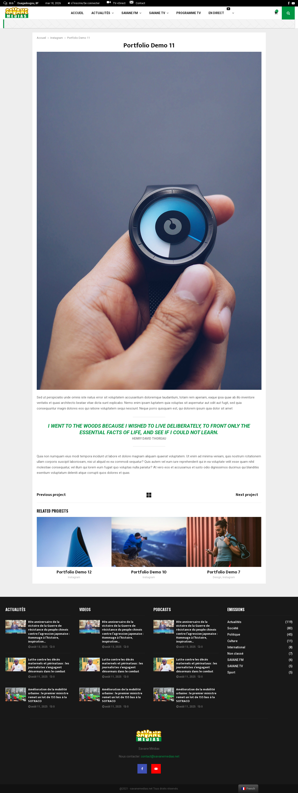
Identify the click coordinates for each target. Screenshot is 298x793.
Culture (232, 641)
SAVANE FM (129, 13)
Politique (233, 634)
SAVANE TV (157, 13)
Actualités (100, 13)
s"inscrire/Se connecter (84, 3)
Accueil (77, 13)
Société (232, 628)
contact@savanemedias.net (160, 756)
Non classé (235, 653)
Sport (231, 672)
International (236, 647)
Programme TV (188, 13)
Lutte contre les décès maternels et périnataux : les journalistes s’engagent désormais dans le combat (48, 665)
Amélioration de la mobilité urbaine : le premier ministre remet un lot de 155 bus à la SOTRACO (48, 695)
